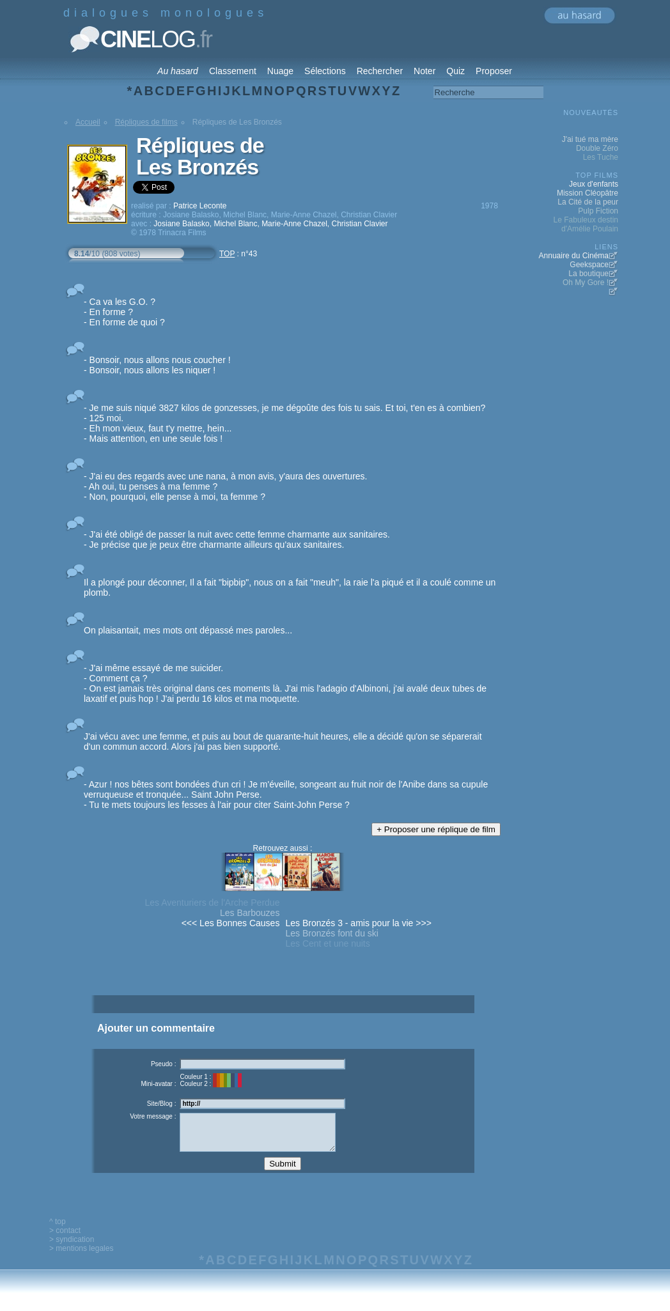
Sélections (325, 71)
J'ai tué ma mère (590, 139)
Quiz (455, 71)
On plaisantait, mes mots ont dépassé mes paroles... (188, 630)
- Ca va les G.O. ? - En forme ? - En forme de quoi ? (124, 312)
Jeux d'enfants (593, 184)
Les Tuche (600, 157)
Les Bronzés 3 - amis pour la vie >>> (358, 923)
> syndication (71, 1249)
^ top (57, 1231)
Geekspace (589, 264)
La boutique (588, 273)
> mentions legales (81, 1257)
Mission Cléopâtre (587, 193)
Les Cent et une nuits (327, 943)
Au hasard (177, 71)
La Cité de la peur (587, 202)
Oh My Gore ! (586, 282)
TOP (227, 253)
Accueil (87, 122)
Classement (232, 71)
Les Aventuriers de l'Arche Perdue (211, 902)
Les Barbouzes (249, 913)
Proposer (494, 71)
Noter (424, 71)
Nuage (280, 71)
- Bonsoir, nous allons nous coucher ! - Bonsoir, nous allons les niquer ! (157, 365)
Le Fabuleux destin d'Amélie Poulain (586, 224)
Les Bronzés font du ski (331, 933)
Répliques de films (146, 122)
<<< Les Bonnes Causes (231, 923)
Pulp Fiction (598, 210)
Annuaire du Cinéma (574, 255)
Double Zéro (597, 148)
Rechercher (380, 71)
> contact (65, 1240)
